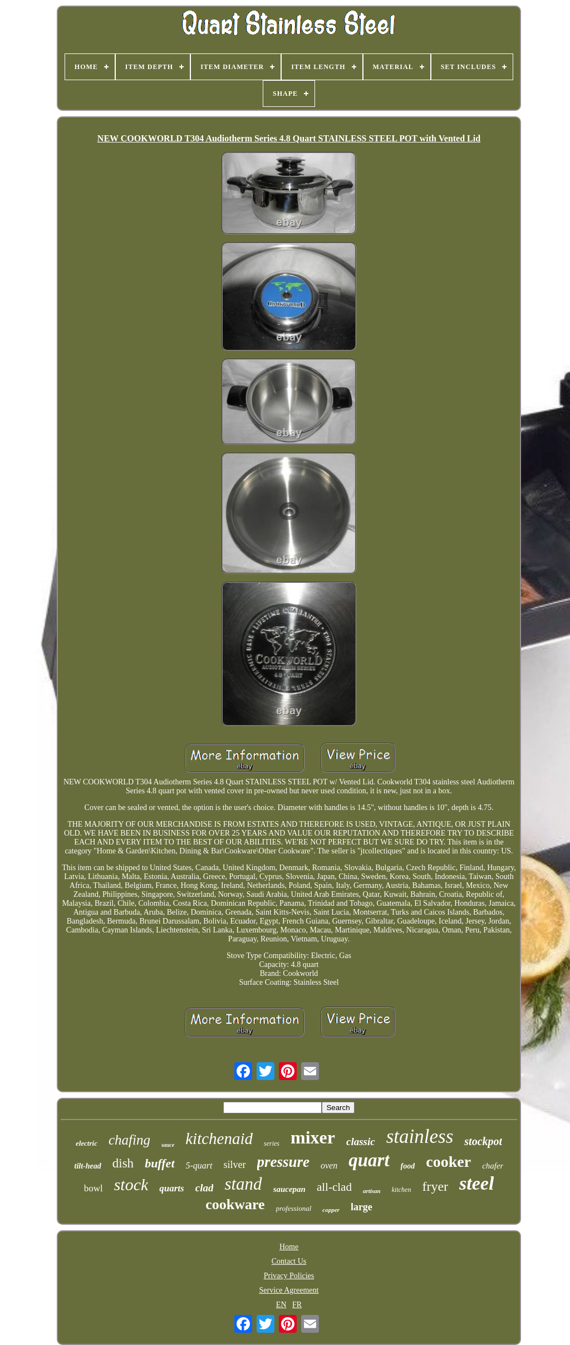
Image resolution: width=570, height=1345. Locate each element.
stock (131, 1184)
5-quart (199, 1165)
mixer (313, 1137)
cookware (234, 1204)
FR (297, 1304)
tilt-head (88, 1166)
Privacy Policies (289, 1276)
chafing (129, 1139)
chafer (492, 1165)
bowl (93, 1188)
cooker (448, 1161)
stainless (420, 1136)
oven (329, 1165)
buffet (159, 1163)
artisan (372, 1190)
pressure (283, 1161)
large (361, 1207)
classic (360, 1141)
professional (294, 1208)
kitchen (401, 1190)
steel (476, 1183)
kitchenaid (219, 1138)
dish (123, 1163)
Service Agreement (289, 1290)
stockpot (483, 1141)
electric (86, 1143)
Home (288, 1247)
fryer (435, 1186)
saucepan (289, 1189)
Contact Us (289, 1261)
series (271, 1143)
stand (243, 1184)
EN (281, 1304)
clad (204, 1188)
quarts (171, 1188)
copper (331, 1209)
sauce (167, 1145)
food (408, 1166)
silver (235, 1164)
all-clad (334, 1187)
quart (368, 1160)
